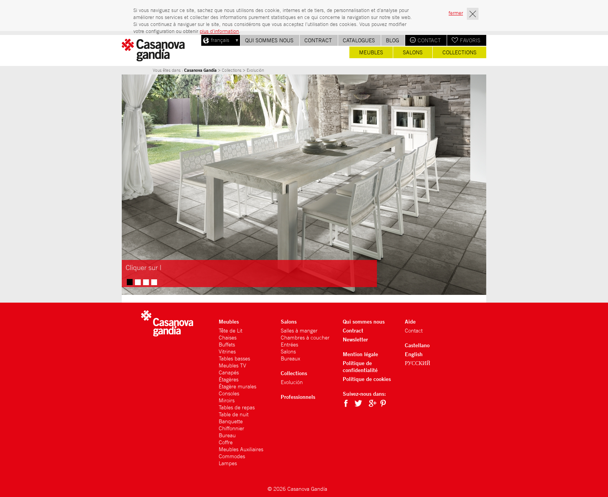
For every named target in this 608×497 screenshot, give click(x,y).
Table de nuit (234, 414)
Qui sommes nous (269, 40)
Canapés (229, 372)
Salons (413, 52)
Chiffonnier (231, 428)
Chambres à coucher (305, 337)
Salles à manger (299, 330)
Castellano (417, 345)
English (414, 354)
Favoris (470, 40)
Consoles (229, 393)
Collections (459, 52)
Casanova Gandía (200, 70)
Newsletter (355, 339)
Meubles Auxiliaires (241, 449)
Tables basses (234, 358)
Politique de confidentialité (360, 366)
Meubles (371, 52)
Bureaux (290, 358)
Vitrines (227, 351)
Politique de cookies (367, 379)
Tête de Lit (230, 330)
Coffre (226, 442)
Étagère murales (237, 386)
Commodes (232, 456)
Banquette (231, 421)
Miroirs (227, 400)
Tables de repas (237, 407)
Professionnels (298, 396)
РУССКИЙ (417, 363)
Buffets (227, 344)
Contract (318, 40)
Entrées (289, 344)
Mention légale (360, 354)
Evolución (292, 382)
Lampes (228, 463)
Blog (392, 40)
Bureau (227, 435)
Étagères (228, 379)
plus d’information (219, 31)
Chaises (228, 337)
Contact (429, 40)
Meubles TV (232, 365)
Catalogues (359, 40)
